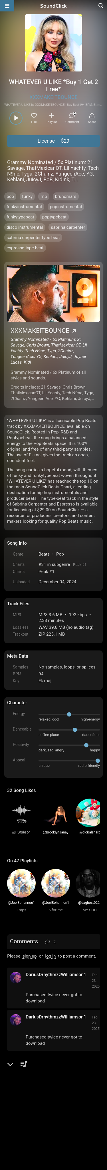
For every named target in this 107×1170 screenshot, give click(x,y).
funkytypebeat (20, 217)
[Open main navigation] (7, 5)
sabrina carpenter (68, 227)
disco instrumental (25, 227)
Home (16, 1105)
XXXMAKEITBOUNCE (53, 97)
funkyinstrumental (24, 206)
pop (10, 196)
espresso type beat (25, 247)
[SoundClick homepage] (53, 6)
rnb (44, 196)
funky (27, 196)
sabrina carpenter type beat (33, 237)
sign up (30, 956)
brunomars (65, 196)
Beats (44, 554)
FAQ (31, 1105)
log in (50, 956)
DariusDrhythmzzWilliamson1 (56, 974)
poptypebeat (54, 217)
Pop (60, 554)
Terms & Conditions (60, 1105)
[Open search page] (101, 5)
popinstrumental (66, 206)
